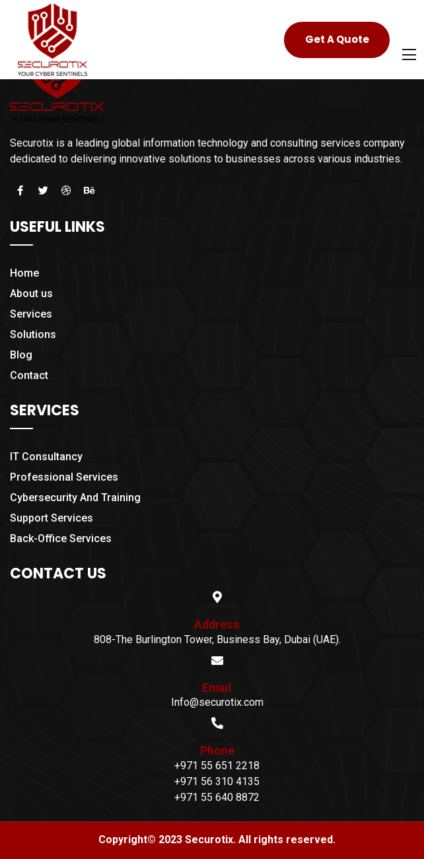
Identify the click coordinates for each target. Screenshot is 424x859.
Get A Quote (337, 39)
